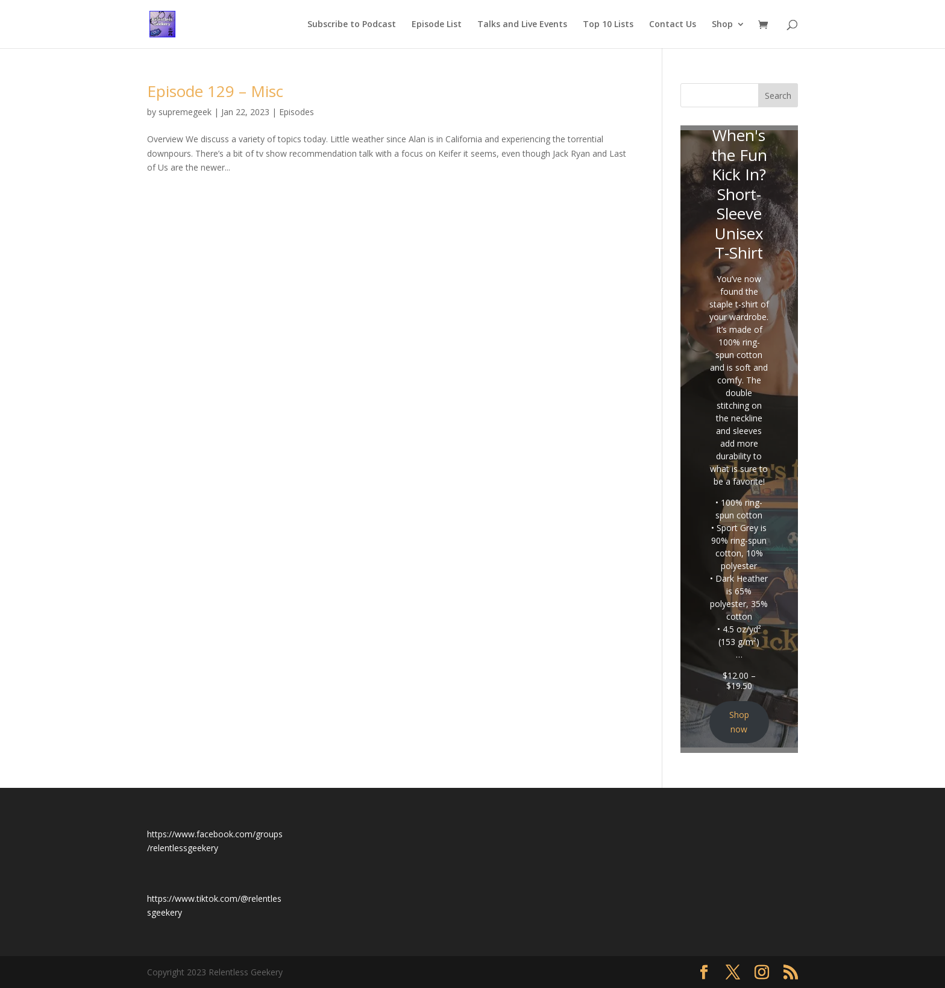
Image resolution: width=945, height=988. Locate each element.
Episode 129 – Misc (215, 91)
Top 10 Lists (608, 25)
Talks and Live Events (522, 25)
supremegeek (185, 112)
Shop (722, 25)
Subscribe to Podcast (351, 25)
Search (778, 95)
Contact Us (672, 25)
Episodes (296, 112)
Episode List (437, 25)
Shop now (739, 722)
